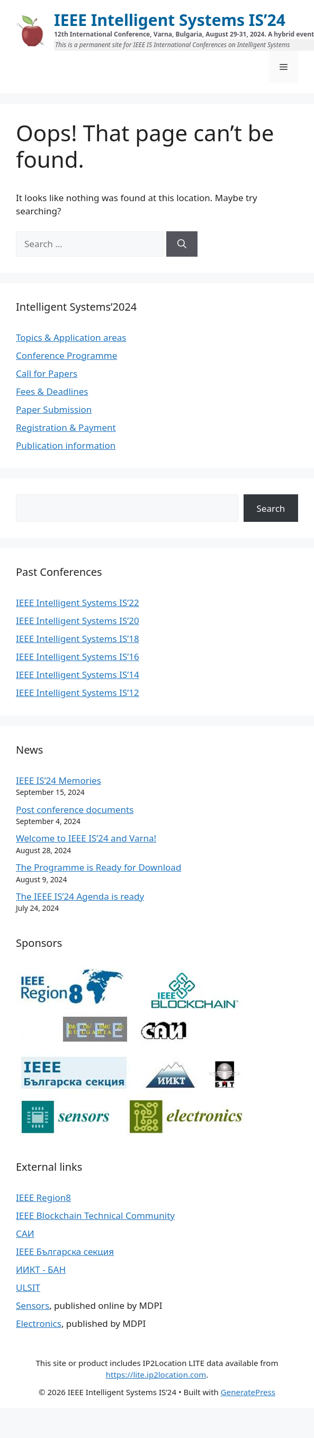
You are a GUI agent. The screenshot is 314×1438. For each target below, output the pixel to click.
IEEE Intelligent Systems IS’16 (77, 656)
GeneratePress (248, 1392)
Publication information (65, 445)
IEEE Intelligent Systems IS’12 (77, 692)
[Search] (182, 244)
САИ (25, 1233)
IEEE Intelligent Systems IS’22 (77, 602)
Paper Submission (54, 409)
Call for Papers (46, 373)
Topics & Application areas (71, 337)
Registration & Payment (66, 427)
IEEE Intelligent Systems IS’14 (77, 674)
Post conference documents (74, 809)
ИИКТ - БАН (41, 1269)
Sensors (32, 1305)
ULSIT (28, 1287)
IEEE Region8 (43, 1197)
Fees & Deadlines (52, 391)
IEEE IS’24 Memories (58, 780)
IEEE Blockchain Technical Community (95, 1215)
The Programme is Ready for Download (98, 867)
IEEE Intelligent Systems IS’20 (77, 620)
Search (271, 508)
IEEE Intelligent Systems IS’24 (169, 20)
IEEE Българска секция (65, 1251)
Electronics (38, 1323)
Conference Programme (66, 355)
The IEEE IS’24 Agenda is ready (80, 896)
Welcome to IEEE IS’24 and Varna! (86, 838)
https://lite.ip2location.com (156, 1374)
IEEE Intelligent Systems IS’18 (77, 638)
